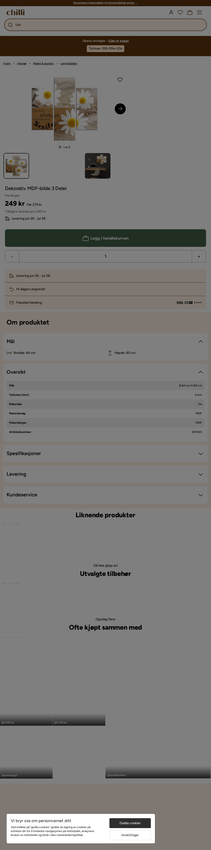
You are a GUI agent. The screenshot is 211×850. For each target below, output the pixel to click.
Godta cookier (130, 823)
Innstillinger (130, 835)
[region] (81, 828)
